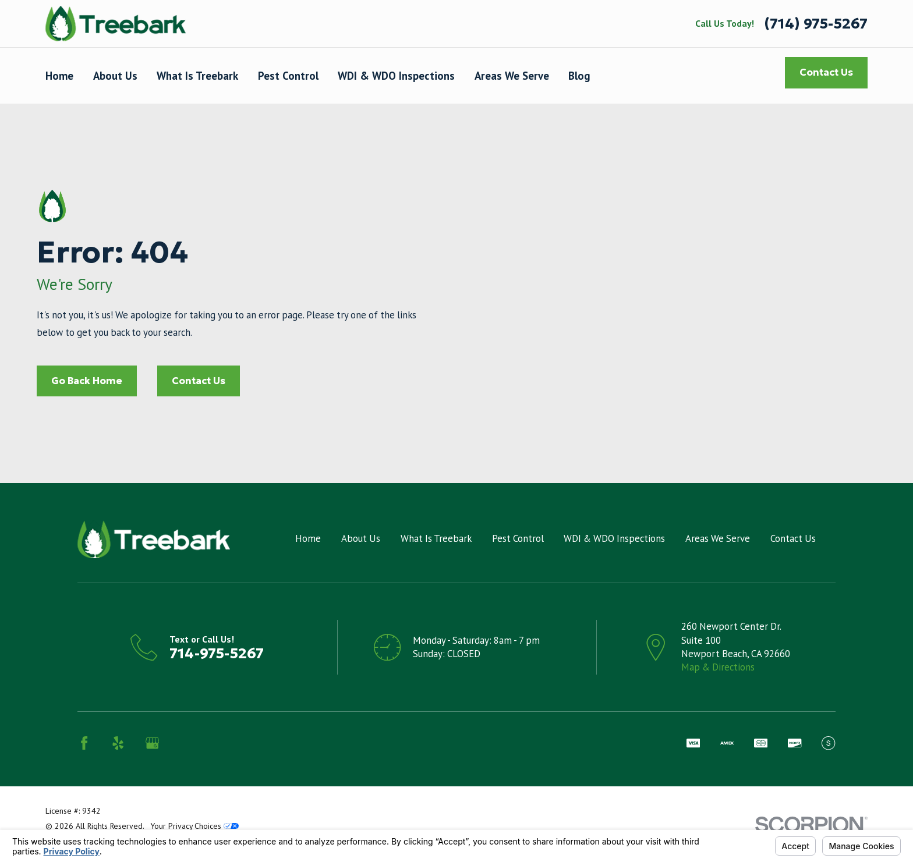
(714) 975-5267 (816, 23)
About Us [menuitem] (115, 76)
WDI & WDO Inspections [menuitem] (396, 76)
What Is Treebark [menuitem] (197, 76)
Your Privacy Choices (195, 826)
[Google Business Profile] (152, 743)
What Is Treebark (436, 538)
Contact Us (826, 72)
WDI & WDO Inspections (614, 538)
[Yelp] (118, 743)
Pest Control (518, 538)
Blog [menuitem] (579, 76)
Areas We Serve (717, 538)
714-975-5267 (216, 653)
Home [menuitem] (59, 76)
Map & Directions (718, 667)
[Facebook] (84, 743)
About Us (360, 538)
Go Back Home (86, 381)
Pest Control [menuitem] (288, 76)
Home (308, 538)
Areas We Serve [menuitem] (512, 76)
